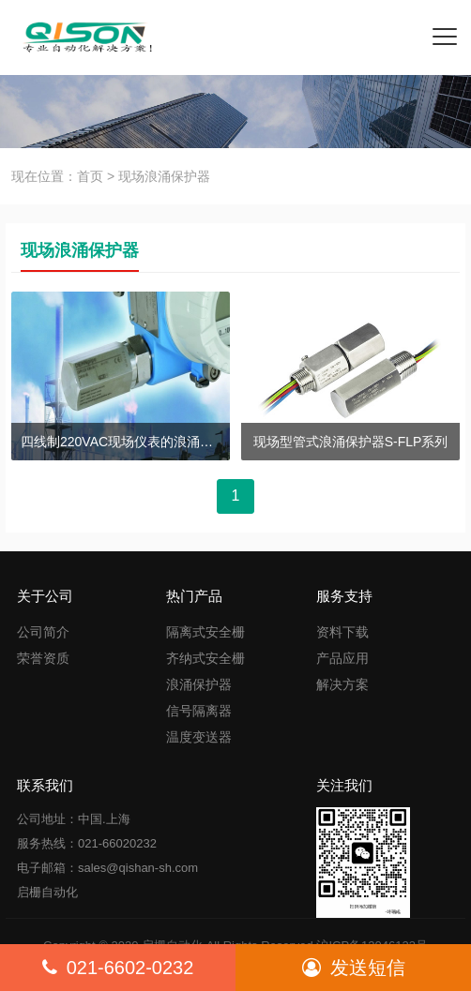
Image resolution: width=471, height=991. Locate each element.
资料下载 (342, 631)
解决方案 (342, 684)
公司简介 (43, 631)
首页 (90, 176)
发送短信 (353, 967)
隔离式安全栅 (205, 631)
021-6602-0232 (118, 967)
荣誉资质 (43, 658)
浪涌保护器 (199, 684)
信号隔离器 (199, 710)
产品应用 (342, 658)
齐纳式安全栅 (205, 658)
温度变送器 (199, 736)
